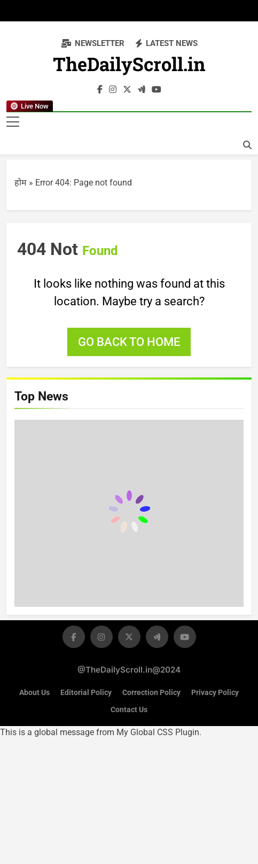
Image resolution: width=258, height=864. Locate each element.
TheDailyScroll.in (129, 66)
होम (20, 183)
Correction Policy (151, 692)
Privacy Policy (215, 692)
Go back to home (129, 342)
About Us (34, 692)
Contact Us (129, 709)
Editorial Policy (86, 692)
